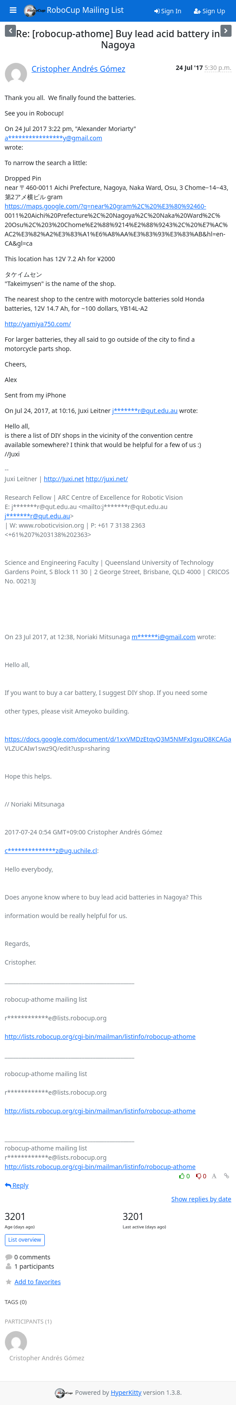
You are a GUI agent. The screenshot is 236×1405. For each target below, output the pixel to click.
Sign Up (209, 11)
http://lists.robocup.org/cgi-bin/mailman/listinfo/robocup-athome (100, 1036)
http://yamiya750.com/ (38, 324)
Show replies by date (201, 1199)
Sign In (167, 11)
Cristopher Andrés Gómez (78, 68)
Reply (17, 1185)
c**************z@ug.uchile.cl (51, 850)
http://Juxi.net (64, 479)
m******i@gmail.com (164, 637)
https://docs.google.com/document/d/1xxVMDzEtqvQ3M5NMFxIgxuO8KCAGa (118, 739)
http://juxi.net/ (107, 479)
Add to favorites (33, 1282)
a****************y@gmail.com (53, 138)
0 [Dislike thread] (201, 1176)
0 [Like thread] (185, 1176)
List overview (24, 1239)
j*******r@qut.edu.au (144, 410)
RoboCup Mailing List (73, 10)
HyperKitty (126, 1392)
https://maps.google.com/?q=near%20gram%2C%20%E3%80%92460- (105, 206)
